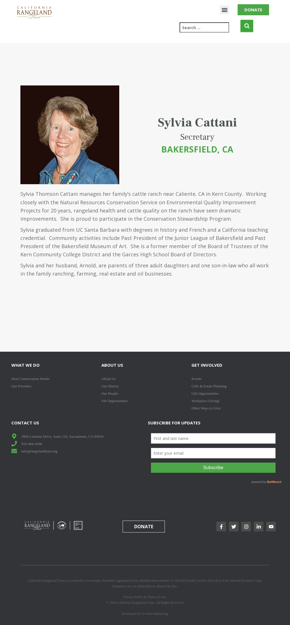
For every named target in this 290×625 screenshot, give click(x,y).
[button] (224, 9)
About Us (112, 365)
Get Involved (206, 365)
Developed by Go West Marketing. (145, 614)
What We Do (25, 365)
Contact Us (25, 423)
